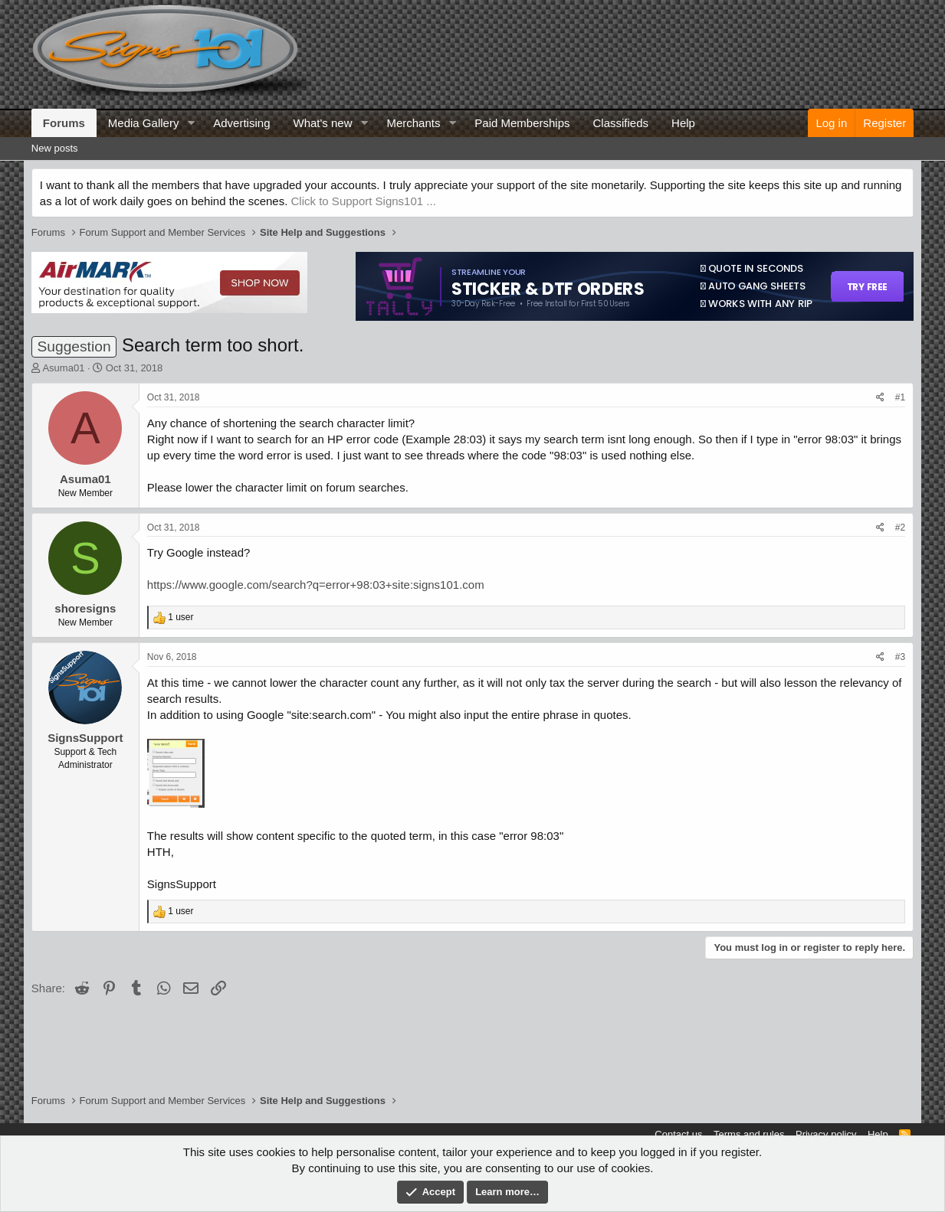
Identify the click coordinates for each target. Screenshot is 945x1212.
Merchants (413, 122)
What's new (322, 122)
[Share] (880, 398)
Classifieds (621, 122)
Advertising (241, 122)
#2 (900, 527)
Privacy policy (826, 1134)
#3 (900, 657)
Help (683, 122)
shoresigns (85, 608)
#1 (900, 397)
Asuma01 (63, 368)
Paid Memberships (521, 122)
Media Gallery (143, 122)
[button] (191, 123)
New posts (54, 148)
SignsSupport (85, 737)
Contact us (678, 1134)
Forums (64, 122)
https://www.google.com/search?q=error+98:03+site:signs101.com (315, 584)
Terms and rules (749, 1134)
